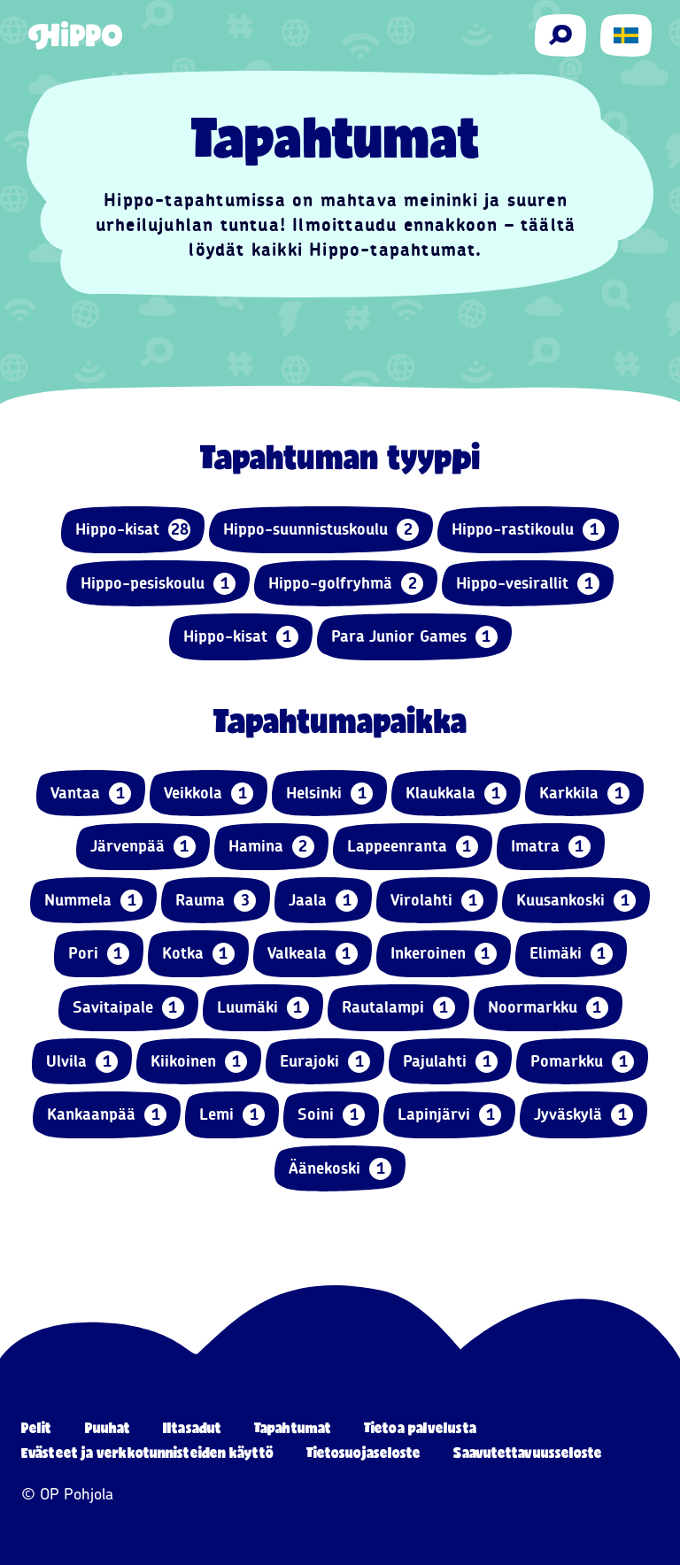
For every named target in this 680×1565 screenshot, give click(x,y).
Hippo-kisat (132, 530)
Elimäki (571, 954)
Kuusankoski (576, 901)
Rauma (215, 901)
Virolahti (436, 901)
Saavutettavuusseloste (527, 1452)
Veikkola (208, 793)
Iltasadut (192, 1427)
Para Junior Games (414, 637)
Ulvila (82, 1062)
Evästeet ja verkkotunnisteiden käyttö (147, 1452)
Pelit (36, 1427)
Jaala (323, 901)
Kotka (198, 954)
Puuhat (108, 1427)
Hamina (271, 847)
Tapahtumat (292, 1427)
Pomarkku (582, 1062)
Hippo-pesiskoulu (158, 584)
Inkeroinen (443, 954)
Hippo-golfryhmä (345, 584)
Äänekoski (340, 1169)
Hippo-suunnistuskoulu (321, 530)
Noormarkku (548, 1008)
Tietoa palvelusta (420, 1427)
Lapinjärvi (449, 1115)
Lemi (232, 1115)
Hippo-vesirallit (527, 584)
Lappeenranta (412, 847)
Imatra (551, 847)
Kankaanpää (106, 1115)
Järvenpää (143, 847)
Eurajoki (325, 1062)
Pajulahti (450, 1062)
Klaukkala (456, 793)
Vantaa (90, 793)
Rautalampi (398, 1008)
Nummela (93, 901)
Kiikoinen (199, 1062)
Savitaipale (128, 1008)
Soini (331, 1115)
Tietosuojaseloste (363, 1452)
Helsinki (329, 793)
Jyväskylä (583, 1115)
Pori (98, 954)
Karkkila (584, 793)
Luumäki (263, 1008)
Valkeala (312, 954)
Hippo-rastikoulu (528, 530)
